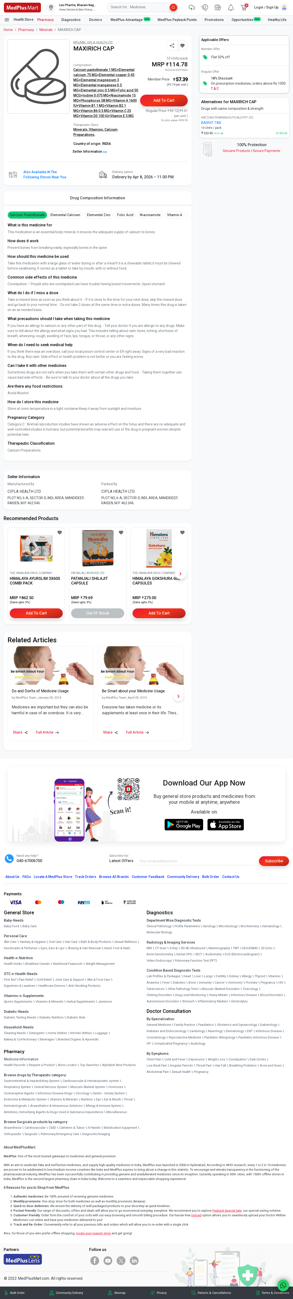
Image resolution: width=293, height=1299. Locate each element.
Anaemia (153, 982)
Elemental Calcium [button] (65, 215)
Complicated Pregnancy (171, 1043)
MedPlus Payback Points (177, 20)
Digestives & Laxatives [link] (19, 985)
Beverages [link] (47, 1039)
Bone (192, 982)
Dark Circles (258, 1059)
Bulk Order (210, 877)
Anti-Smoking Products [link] (84, 985)
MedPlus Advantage (130, 19)
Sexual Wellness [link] (125, 942)
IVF (149, 1043)
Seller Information (90, 151)
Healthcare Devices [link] (51, 985)
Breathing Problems (243, 1065)
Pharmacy (45, 20)
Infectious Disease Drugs (55, 1093)
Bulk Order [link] (17, 1293)
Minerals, (81, 129)
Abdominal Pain (158, 1072)
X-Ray (174, 948)
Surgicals (31, 1134)
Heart (187, 976)
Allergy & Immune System (103, 1106)
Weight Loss (216, 1059)
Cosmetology (156, 1037)
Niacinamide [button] (150, 215)
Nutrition (87, 1099)
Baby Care (29, 926)
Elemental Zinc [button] (99, 215)
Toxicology (250, 989)
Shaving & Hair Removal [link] (84, 948)
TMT (236, 948)
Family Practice (184, 1025)
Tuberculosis (156, 989)
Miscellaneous (116, 1112)
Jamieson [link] (105, 1001)
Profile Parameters (187, 926)
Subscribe (274, 861)
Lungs (208, 976)
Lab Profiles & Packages (163, 976)
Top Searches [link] (89, 1065)
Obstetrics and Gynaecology (237, 1025)
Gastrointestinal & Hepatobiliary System (31, 1081)
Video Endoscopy (159, 960)
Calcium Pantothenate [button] (27, 215)
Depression (197, 1059)
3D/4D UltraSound (193, 948)
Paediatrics (206, 1025)
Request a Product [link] (42, 1065)
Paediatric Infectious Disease (258, 1037)
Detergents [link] (37, 1033)
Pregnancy (268, 982)
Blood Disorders (271, 995)
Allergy (247, 976)
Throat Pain (204, 1065)
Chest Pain (154, 1059)
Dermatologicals (15, 1106)
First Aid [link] (10, 979)
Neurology (215, 1031)
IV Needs (94, 1127)
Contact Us (230, 877)
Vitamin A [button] (174, 215)
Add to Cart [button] (164, 100)
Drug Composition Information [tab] (97, 198)
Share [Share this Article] (20, 732)
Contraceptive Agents (19, 1093)
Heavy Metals (218, 995)
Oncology (82, 1093)
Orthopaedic (12, 1134)
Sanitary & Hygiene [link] (33, 942)
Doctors (96, 20)
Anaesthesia (12, 1127)
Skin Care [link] (10, 942)
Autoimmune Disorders (163, 1001)
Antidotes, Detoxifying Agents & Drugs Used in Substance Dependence (53, 1112)
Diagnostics (71, 20)
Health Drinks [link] (13, 964)
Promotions (214, 20)
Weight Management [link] (100, 964)
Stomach (188, 1001)
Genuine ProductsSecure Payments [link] (251, 151)
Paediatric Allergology (219, 1037)
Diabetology (268, 1025)
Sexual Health (181, 1072)
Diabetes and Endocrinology (166, 1031)
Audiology (198, 1043)
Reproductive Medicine (185, 1037)
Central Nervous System (50, 1087)
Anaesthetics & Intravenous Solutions (56, 1106)
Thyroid (260, 976)
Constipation (237, 1059)
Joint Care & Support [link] (69, 979)
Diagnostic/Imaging (96, 1134)
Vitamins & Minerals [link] (49, 1001)
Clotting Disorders (159, 995)
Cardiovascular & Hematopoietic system (91, 1081)
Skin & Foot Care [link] (98, 979)
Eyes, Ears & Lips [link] (53, 948)
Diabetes (179, 982)
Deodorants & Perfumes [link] (21, 948)
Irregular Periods (181, 1065)
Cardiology (197, 1031)
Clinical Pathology (159, 926)
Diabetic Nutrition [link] (51, 1017)
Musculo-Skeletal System (87, 1087)
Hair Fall (220, 1065)
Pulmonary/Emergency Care (60, 1134)
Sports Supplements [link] (18, 1001)
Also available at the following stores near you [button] (44, 174)
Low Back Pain (157, 1065)
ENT (250, 1031)
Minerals (46, 30)
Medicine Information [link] (21, 1059)
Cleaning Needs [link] (15, 1033)
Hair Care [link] (71, 942)
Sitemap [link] (120, 1293)
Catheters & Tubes (72, 1127)
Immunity (205, 982)
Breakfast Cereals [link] (37, 964)
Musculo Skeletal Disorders (221, 989)
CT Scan (160, 948)
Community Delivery (183, 877)
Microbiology (228, 926)
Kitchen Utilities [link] (81, 1033)
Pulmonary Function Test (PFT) (196, 960)
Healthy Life (277, 20)
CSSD (52, 1127)
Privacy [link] (162, 1293)
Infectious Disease (244, 995)
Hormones (115, 1087)
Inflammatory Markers (213, 1001)
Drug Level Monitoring (190, 995)
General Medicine (159, 1025)
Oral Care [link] (55, 942)
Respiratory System (17, 1087)
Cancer (220, 982)
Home (8, 30)
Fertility (221, 976)
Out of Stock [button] (97, 613)
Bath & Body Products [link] (96, 942)
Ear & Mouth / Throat (118, 1099)
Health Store (18, 20)
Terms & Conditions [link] (275, 1293)
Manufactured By (21, 484)
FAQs (26, 877)
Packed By (109, 484)
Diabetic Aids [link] (76, 1017)
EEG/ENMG (250, 948)
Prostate (251, 982)
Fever (166, 982)
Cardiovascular (35, 1127)
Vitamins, (96, 129)
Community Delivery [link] (69, 1293)
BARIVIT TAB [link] (211, 123)
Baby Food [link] (11, 926)
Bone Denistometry (160, 954)
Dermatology (235, 1031)
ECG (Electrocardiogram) (242, 954)
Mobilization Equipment (120, 1127)
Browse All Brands (114, 877)
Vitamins (274, 976)
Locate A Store (53, 877)
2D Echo (267, 948)
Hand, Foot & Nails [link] (117, 948)
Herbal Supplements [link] (80, 1001)
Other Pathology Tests (183, 989)
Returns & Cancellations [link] (214, 1293)
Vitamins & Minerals (64, 1099)
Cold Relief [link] (44, 979)
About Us (12, 877)
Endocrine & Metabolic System (25, 1099)
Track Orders (85, 877)
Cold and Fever (174, 1059)
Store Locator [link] (67, 1065)
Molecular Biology (159, 932)
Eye (98, 1099)
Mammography (219, 948)
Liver (197, 976)
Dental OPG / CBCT (189, 954)
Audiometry (213, 954)
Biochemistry (250, 926)
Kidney (234, 976)
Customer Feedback (148, 877)
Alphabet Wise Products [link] (119, 1065)
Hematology (270, 926)
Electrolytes (239, 1001)
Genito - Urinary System (109, 1093)
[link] (22, 7)
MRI (149, 948)
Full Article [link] (47, 732)
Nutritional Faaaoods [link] (68, 964)
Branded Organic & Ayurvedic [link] (78, 1039)
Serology (209, 926)
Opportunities (246, 19)
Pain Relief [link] (26, 979)
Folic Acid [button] (125, 215)
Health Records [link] (15, 1065)
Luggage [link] (101, 1033)
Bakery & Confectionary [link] (20, 1039)
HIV (280, 982)
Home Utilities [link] (57, 1033)
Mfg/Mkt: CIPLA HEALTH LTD (93, 42)
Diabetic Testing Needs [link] (20, 1017)
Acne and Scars (271, 1065)
